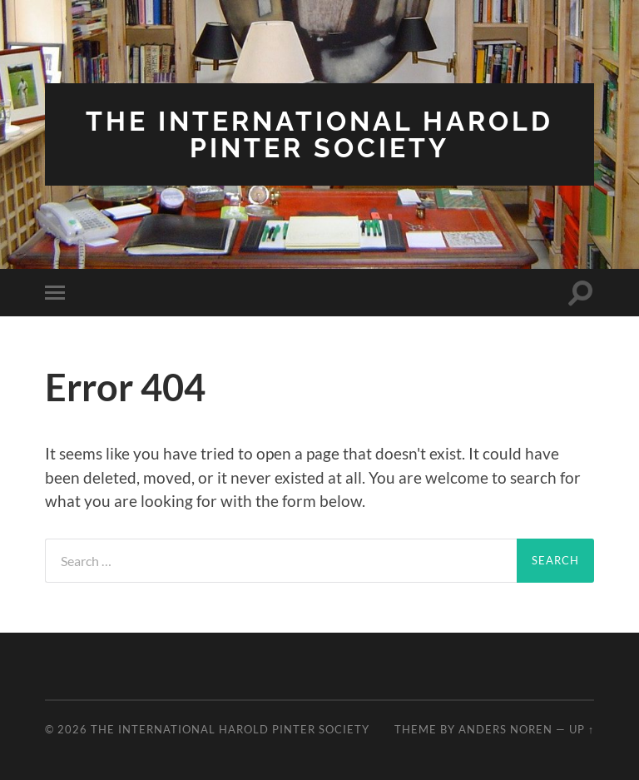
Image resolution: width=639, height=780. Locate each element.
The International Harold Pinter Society (319, 134)
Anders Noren (505, 729)
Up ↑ (581, 729)
